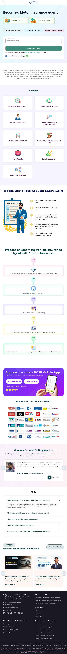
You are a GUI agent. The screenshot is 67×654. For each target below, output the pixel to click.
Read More (10, 584)
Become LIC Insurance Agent (43, 627)
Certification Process (9, 627)
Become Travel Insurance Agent (44, 635)
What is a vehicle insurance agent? (20, 525)
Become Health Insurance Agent (44, 630)
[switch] (6, 56)
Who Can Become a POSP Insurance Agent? (47, 597)
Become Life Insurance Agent (43, 633)
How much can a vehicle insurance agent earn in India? (28, 531)
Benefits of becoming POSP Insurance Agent (48, 600)
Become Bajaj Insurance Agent (44, 638)
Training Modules (8, 624)
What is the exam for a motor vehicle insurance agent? (28, 500)
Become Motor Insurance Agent (44, 624)
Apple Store (31, 381)
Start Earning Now (33, 48)
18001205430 (7, 605)
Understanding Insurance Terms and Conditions (24, 576)
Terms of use (36, 52)
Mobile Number (11, 39)
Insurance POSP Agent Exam (11, 630)
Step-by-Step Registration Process (45, 603)
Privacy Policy (28, 52)
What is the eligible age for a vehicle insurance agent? (28, 513)
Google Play (14, 381)
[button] (3, 468)
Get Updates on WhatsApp (17, 56)
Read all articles (55, 547)
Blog (36, 611)
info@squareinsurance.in (11, 607)
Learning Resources (9, 633)
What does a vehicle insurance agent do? (23, 519)
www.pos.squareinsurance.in (12, 602)
